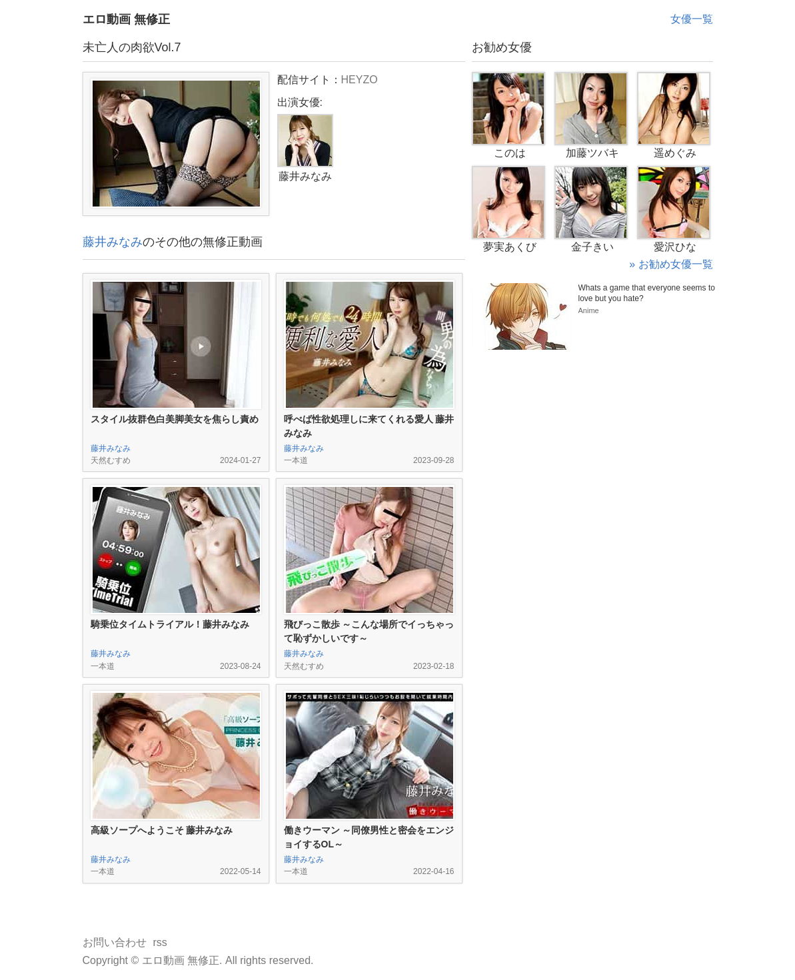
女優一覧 (691, 19)
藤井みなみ (113, 241)
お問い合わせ (115, 942)
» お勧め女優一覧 (670, 264)
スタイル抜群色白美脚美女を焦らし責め (175, 419)
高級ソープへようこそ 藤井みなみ (162, 830)
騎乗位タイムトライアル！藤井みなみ (170, 624)
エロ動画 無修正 (126, 19)
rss (160, 942)
